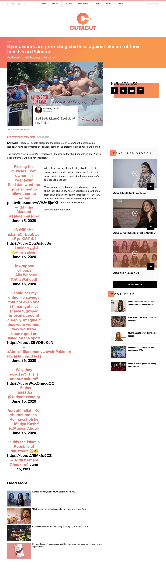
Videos (120, 4)
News (98, 4)
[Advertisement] (130, 123)
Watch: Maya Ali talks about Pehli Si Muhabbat (134, 233)
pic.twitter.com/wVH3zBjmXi (32, 202)
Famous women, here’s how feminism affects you (53, 492)
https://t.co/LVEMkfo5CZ (29, 455)
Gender (108, 4)
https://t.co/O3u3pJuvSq (29, 243)
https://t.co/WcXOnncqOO (31, 383)
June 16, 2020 (24, 360)
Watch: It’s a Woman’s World (126, 273)
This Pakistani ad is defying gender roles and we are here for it (59, 509)
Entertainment (83, 4)
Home (44, 4)
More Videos (135, 284)
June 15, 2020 (24, 220)
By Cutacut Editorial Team (21, 137)
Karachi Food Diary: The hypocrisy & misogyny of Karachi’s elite (60, 526)
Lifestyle (68, 4)
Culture (55, 4)
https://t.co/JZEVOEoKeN (30, 342)
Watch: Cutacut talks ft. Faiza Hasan (129, 193)
